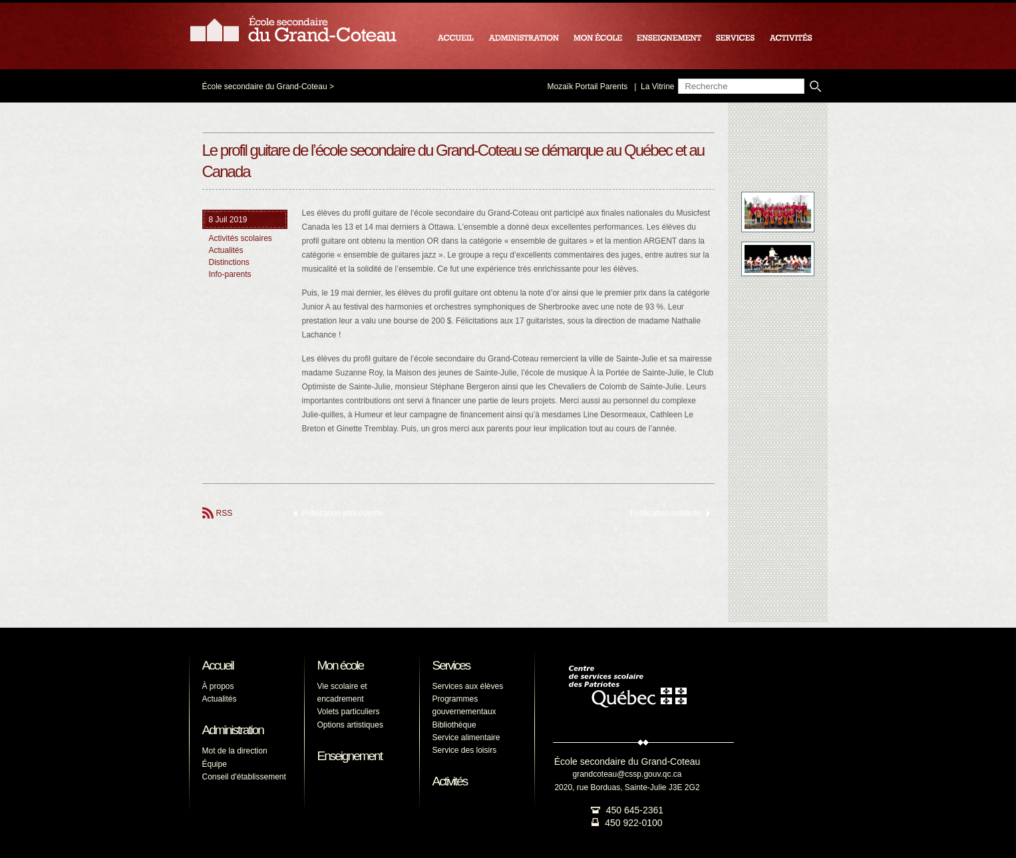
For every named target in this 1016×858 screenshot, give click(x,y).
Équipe (214, 764)
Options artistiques (350, 725)
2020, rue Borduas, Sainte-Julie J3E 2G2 (626, 787)
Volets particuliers (348, 711)
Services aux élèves (468, 686)
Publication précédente (342, 513)
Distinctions (229, 262)
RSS (224, 513)
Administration (232, 730)
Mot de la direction (234, 750)
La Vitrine (657, 86)
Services (451, 665)
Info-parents (230, 274)
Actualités (226, 250)
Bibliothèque (454, 725)
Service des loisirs (464, 750)
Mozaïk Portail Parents (588, 86)
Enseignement (349, 756)
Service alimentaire (466, 737)
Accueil (218, 665)
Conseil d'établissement (244, 776)
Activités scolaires (240, 238)
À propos (218, 686)
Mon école (340, 665)
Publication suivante (665, 513)
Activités (450, 781)
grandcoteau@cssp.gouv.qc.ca (626, 774)
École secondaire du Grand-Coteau (264, 86)
